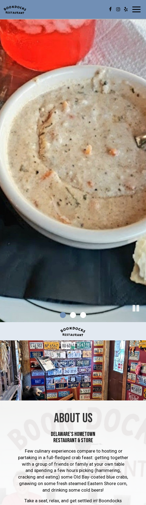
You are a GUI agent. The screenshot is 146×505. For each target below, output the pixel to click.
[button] (142, 318)
